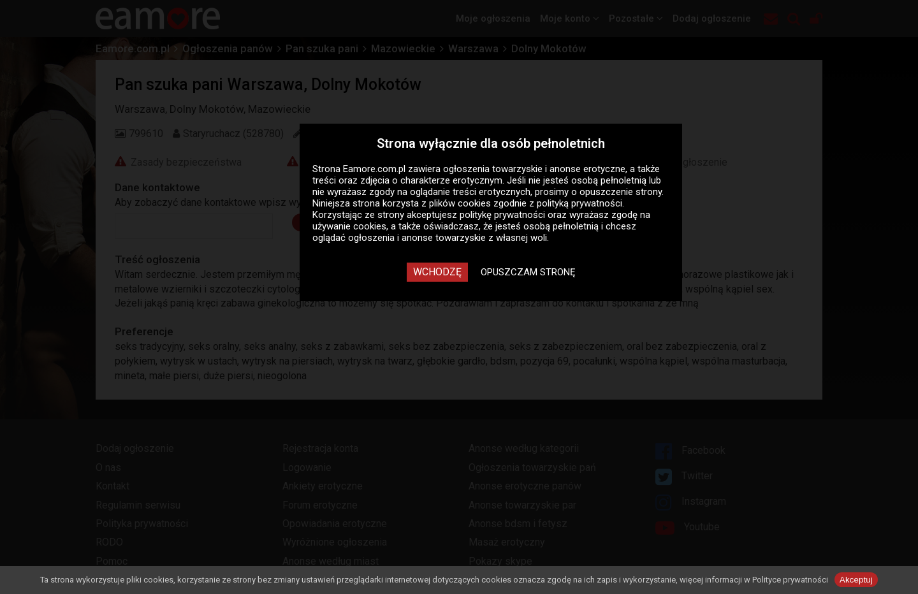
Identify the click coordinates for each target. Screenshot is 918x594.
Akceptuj (856, 579)
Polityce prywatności (790, 579)
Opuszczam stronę (528, 272)
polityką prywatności (579, 203)
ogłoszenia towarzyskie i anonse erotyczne (534, 169)
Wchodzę (437, 272)
